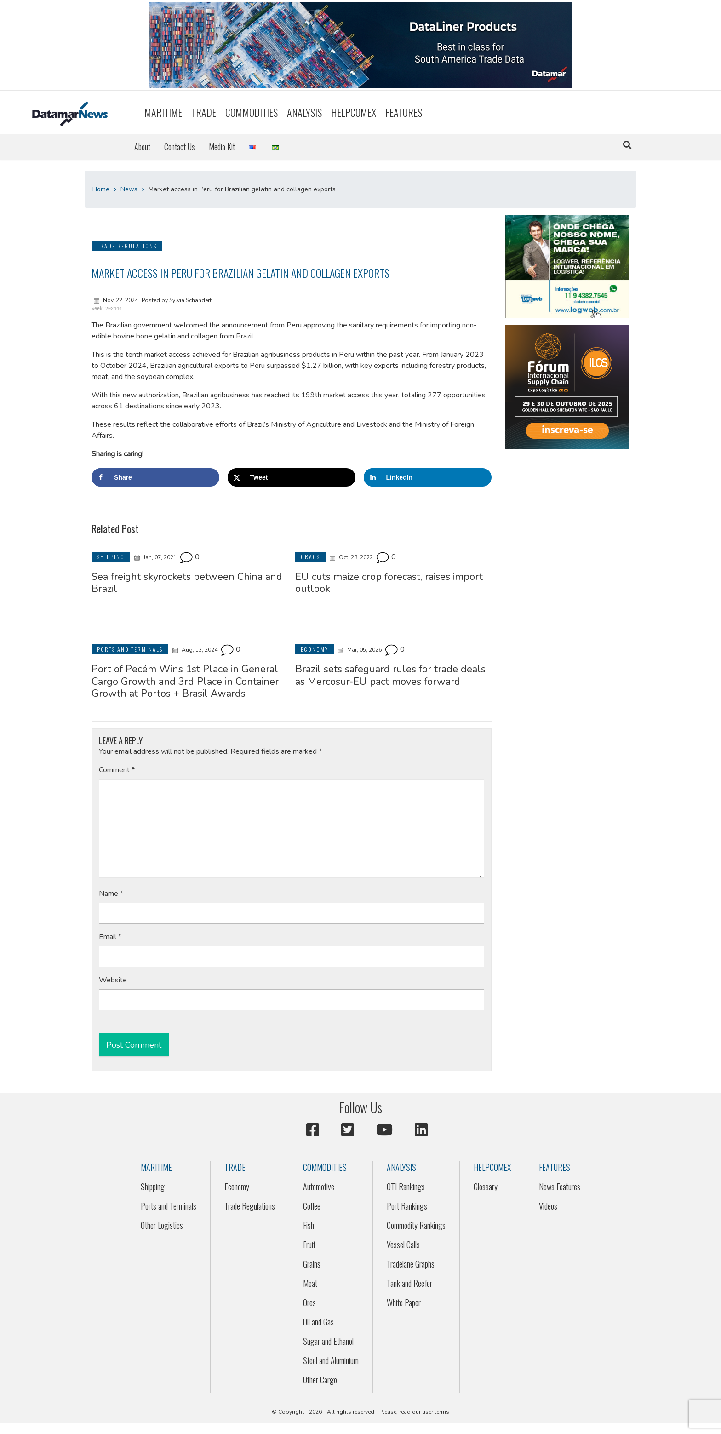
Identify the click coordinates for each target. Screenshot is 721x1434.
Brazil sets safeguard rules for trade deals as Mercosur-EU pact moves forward (390, 675)
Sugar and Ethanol (328, 1341)
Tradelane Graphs (411, 1264)
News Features (559, 1187)
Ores (309, 1302)
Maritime (163, 112)
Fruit (309, 1244)
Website (113, 980)
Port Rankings (407, 1206)
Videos (548, 1206)
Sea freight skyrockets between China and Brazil (187, 583)
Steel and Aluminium (331, 1360)
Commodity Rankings (416, 1225)
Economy (236, 1187)
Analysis (304, 112)
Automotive (318, 1187)
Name (111, 894)
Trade (203, 112)
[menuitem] (163, 112)
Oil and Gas (318, 1322)
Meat (310, 1283)
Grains (311, 1264)
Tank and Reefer (409, 1283)
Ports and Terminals (168, 1206)
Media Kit (222, 147)
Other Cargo (320, 1380)
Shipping (153, 1187)
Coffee (311, 1206)
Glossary (486, 1187)
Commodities (251, 112)
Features (403, 112)
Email (110, 937)
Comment (117, 770)
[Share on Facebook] (155, 477)
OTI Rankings (406, 1187)
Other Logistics (162, 1225)
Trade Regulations (249, 1206)
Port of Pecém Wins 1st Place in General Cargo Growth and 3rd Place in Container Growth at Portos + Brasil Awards (185, 681)
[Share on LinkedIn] (428, 477)
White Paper (404, 1302)
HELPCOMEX (353, 112)
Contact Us (179, 147)
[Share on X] (291, 477)
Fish (308, 1225)
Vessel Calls (403, 1244)
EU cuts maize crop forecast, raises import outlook (389, 583)
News (128, 189)
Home (100, 189)
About (142, 147)
